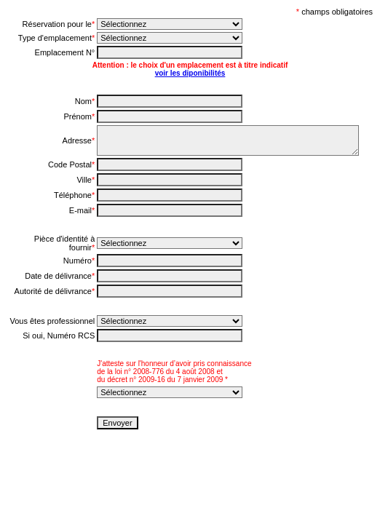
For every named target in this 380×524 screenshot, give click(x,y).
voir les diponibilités (190, 73)
